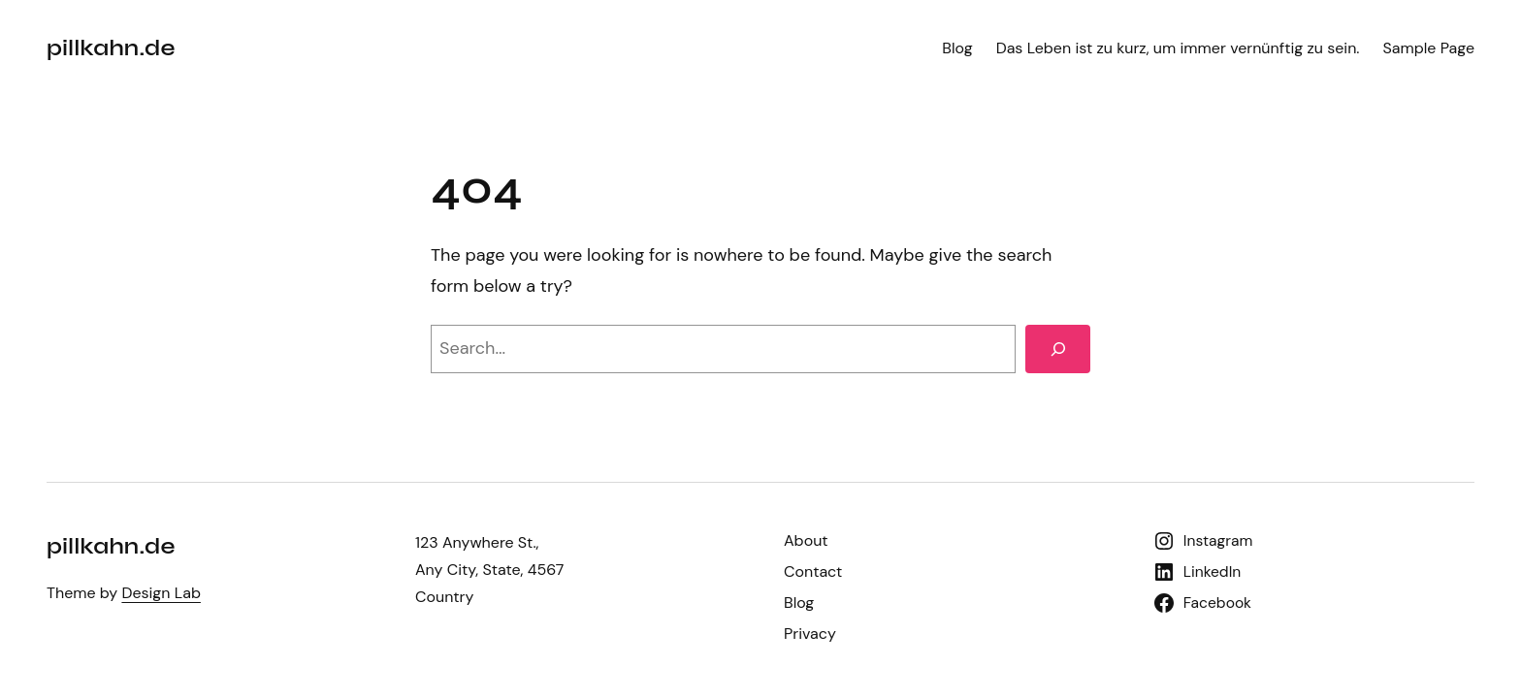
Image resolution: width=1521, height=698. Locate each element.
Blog (957, 48)
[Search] (1057, 349)
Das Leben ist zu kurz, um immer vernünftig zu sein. (1178, 48)
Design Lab (161, 593)
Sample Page (1428, 48)
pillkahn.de (111, 48)
